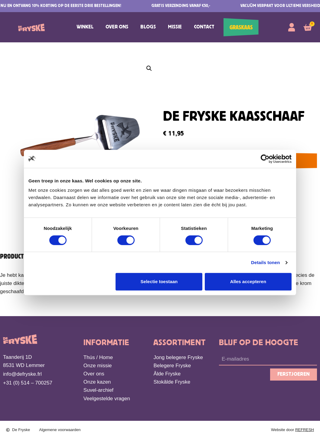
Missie (175, 27)
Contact (204, 27)
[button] (149, 68)
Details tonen (265, 262)
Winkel (85, 27)
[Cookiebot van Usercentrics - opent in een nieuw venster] (265, 158)
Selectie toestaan (159, 281)
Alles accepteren (248, 281)
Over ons (117, 27)
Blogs (148, 27)
